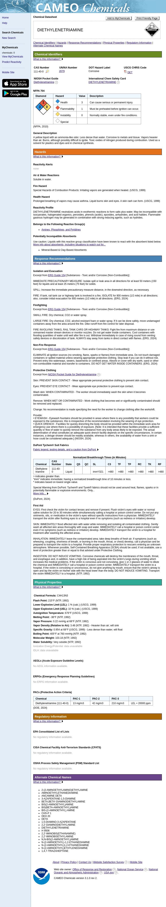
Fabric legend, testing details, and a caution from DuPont (65, 449)
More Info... (39, 493)
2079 (62, 71)
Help (4, 23)
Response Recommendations (84, 42)
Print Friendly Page (147, 18)
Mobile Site (8, 72)
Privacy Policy (69, 862)
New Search (9, 38)
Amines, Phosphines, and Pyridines (61, 229)
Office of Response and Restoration (92, 869)
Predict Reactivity (11, 62)
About (56, 862)
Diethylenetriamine (44, 82)
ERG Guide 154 (57, 275)
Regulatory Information (138, 42)
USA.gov (109, 872)
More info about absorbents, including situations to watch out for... (69, 244)
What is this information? (47, 59)
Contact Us (85, 862)
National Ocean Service (130, 869)
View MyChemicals (12, 56)
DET (129, 72)
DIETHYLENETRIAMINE (102, 82)
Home (5, 17)
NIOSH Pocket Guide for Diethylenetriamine (72, 374)
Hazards (61, 42)
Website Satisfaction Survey (108, 862)
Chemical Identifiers (44, 42)
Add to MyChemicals (118, 18)
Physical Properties (113, 42)
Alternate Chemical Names (48, 45)
